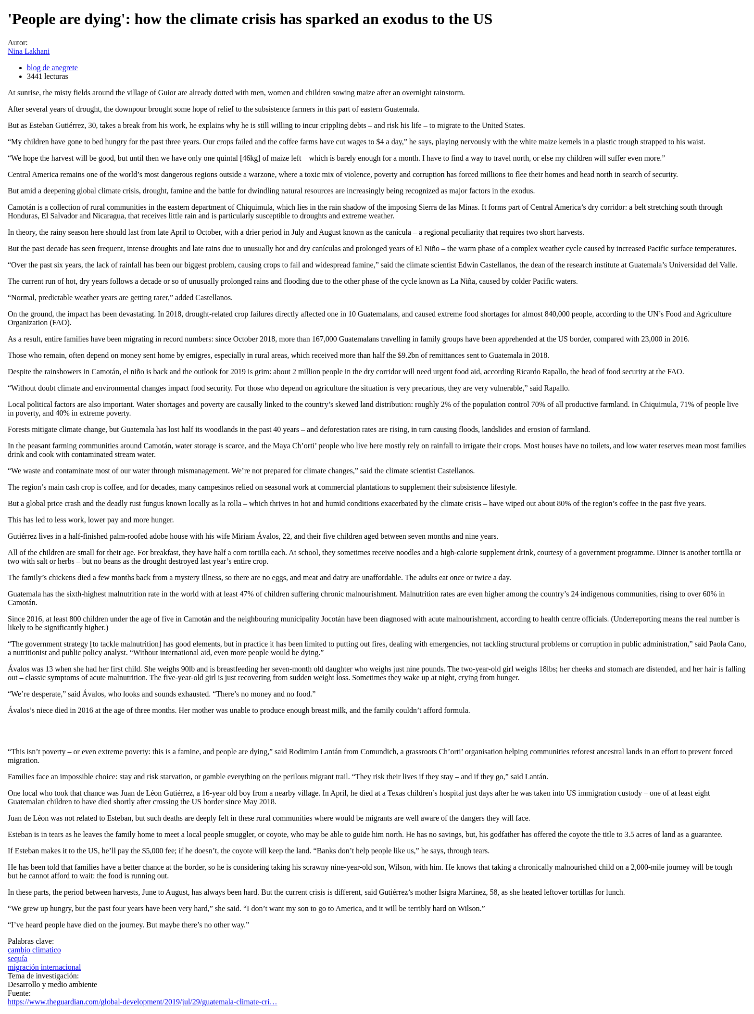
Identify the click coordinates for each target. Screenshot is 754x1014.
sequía (17, 958)
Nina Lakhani (29, 51)
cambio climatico (34, 950)
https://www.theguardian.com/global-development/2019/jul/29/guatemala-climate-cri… (142, 1002)
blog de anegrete (52, 67)
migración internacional (44, 967)
